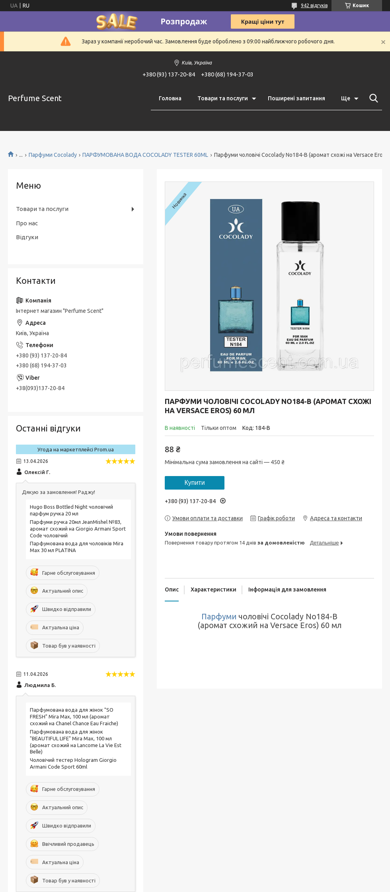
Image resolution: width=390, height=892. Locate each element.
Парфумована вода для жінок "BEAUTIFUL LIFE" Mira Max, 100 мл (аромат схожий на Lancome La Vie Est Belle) (75, 742)
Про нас (27, 223)
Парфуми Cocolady (53, 155)
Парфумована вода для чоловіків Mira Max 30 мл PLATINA (76, 547)
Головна (170, 98)
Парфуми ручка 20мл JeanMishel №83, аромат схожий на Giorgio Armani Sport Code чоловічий (78, 528)
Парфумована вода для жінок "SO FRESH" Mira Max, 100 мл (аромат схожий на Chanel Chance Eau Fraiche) (74, 716)
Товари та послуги (222, 98)
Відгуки (27, 237)
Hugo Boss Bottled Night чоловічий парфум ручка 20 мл (71, 510)
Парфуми (218, 616)
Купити (194, 482)
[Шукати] (372, 98)
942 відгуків (314, 5)
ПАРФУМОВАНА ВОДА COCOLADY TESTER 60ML (145, 155)
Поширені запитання (296, 98)
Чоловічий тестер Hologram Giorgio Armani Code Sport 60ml (73, 763)
